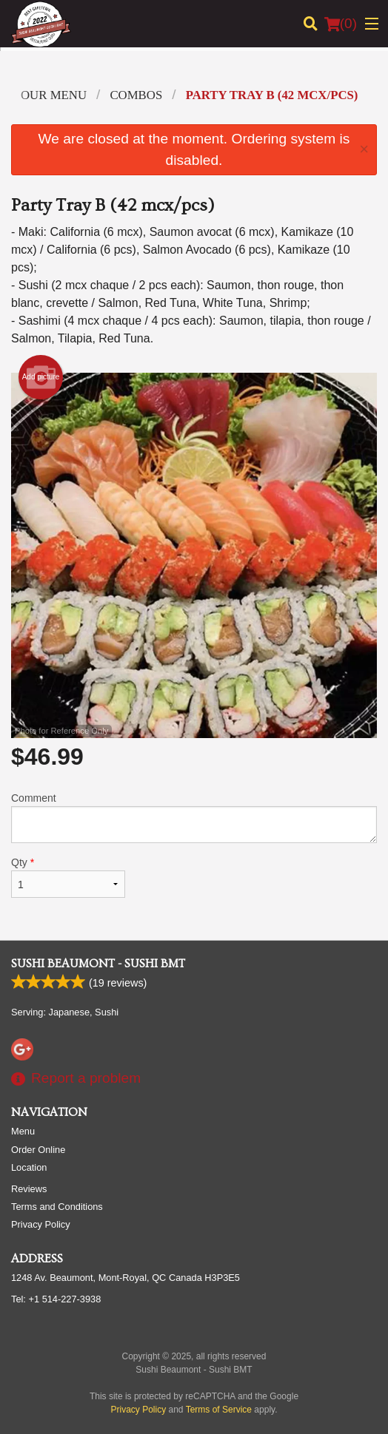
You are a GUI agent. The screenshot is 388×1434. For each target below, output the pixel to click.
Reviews (29, 1188)
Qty (68, 877)
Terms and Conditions (57, 1206)
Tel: (56, 1299)
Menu (23, 1131)
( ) (340, 24)
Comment (194, 817)
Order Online (38, 1149)
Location (29, 1167)
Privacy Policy (40, 1224)
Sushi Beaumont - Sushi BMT (98, 963)
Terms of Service (219, 1409)
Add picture (41, 377)
